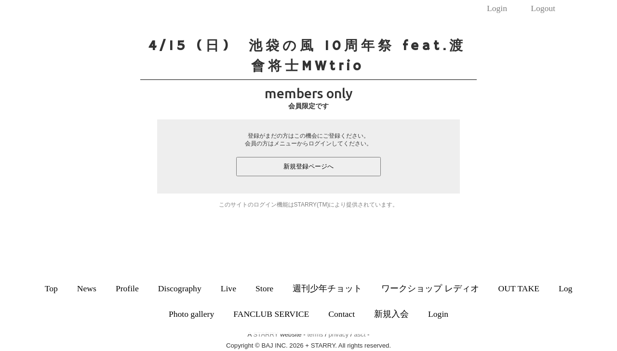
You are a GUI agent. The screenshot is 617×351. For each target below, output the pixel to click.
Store (264, 288)
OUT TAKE (518, 288)
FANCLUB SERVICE (271, 314)
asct (359, 334)
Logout (543, 8)
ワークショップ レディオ (430, 288)
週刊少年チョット (327, 288)
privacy (338, 334)
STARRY (265, 334)
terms (315, 334)
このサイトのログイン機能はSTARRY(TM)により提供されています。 (309, 204)
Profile (127, 288)
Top (51, 288)
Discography (179, 288)
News (86, 288)
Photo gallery (191, 314)
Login (497, 8)
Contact (341, 314)
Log (565, 288)
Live (228, 288)
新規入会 (391, 314)
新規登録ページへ (308, 166)
